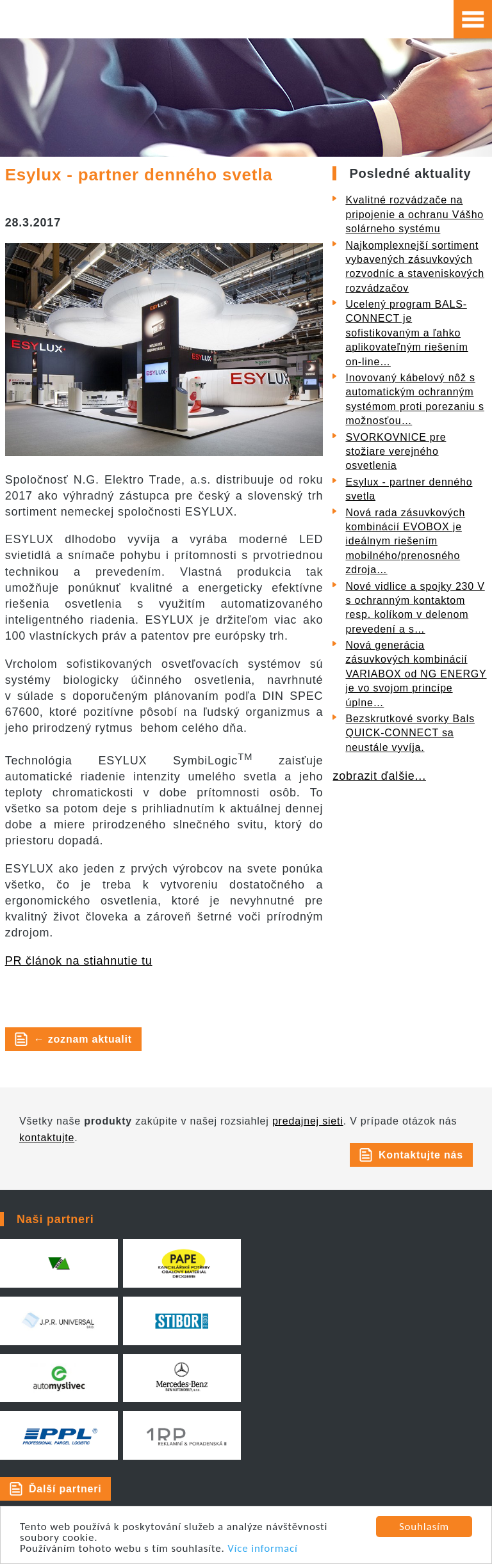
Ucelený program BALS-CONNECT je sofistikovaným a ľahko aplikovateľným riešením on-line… (406, 333)
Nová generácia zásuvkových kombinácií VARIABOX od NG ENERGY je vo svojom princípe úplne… (415, 674)
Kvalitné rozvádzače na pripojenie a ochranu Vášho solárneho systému (414, 214)
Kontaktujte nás (421, 1154)
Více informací (262, 1549)
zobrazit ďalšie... (379, 776)
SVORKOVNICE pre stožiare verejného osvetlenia (395, 451)
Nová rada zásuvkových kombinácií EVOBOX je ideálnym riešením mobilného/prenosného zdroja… (405, 541)
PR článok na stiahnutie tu (78, 960)
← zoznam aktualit (83, 1039)
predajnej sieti (307, 1121)
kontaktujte (46, 1137)
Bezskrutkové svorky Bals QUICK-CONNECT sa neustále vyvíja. (409, 733)
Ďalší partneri (65, 1488)
